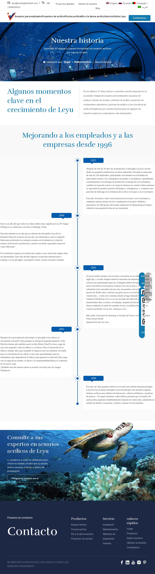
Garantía (107, 543)
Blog (98, 8)
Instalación (108, 524)
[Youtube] (133, 562)
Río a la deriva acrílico (82, 534)
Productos (132, 533)
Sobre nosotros (135, 538)
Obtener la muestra (87, 4)
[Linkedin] (127, 562)
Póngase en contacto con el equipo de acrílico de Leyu (26, 479)
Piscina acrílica (78, 529)
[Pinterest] (144, 562)
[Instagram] (139, 562)
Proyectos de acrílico (82, 538)
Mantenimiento (110, 529)
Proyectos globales (65, 4)
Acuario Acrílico (79, 524)
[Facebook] (122, 562)
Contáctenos (139, 18)
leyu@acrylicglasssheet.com (25, 3)
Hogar (130, 528)
